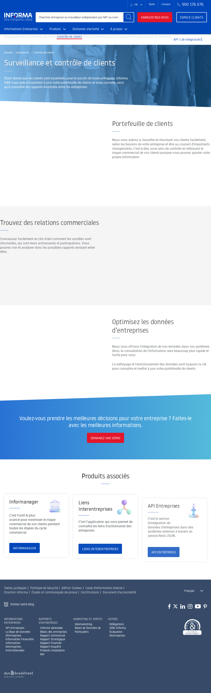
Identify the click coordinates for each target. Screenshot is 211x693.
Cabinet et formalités (182, 39)
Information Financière (20, 639)
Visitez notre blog (22, 604)
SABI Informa (117, 628)
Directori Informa (16, 592)
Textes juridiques (15, 588)
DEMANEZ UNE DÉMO (105, 438)
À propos (118, 29)
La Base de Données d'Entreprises (18, 633)
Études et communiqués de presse (54, 592)
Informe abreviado (51, 628)
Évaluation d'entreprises (117, 633)
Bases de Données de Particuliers (88, 629)
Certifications (90, 592)
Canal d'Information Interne (104, 588)
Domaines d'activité (88, 29)
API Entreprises (15, 628)
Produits (57, 29)
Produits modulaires (52, 650)
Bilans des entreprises (53, 632)
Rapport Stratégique (52, 639)
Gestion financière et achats (145, 39)
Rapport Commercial (52, 635)
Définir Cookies (72, 588)
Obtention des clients (49, 39)
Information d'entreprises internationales (15, 646)
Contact (166, 4)
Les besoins (22, 52)
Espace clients (191, 17)
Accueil (8, 52)
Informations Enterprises (23, 29)
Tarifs (152, 4)
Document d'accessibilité (119, 592)
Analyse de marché (18, 39)
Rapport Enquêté (50, 646)
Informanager (24, 568)
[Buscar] (128, 17)
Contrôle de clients (80, 39)
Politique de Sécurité (44, 588)
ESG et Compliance (109, 39)
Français (189, 591)
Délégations (116, 624)
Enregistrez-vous (155, 17)
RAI (42, 654)
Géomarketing (83, 624)
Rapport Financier (51, 643)
